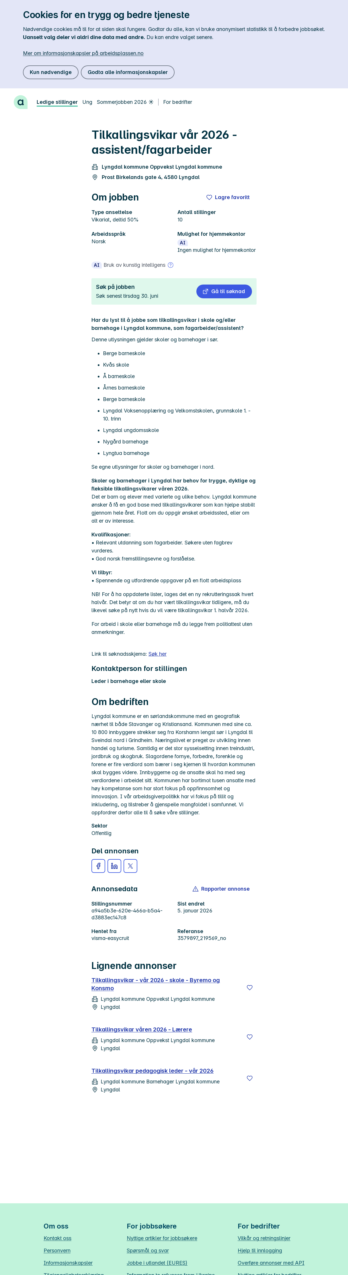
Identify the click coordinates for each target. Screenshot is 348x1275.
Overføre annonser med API (271, 1263)
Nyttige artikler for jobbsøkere (162, 1238)
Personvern (57, 1250)
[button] (224, 291)
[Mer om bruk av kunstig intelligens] (170, 265)
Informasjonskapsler (68, 1263)
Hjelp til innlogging (260, 1250)
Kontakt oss (57, 1238)
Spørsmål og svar (148, 1250)
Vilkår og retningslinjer (264, 1238)
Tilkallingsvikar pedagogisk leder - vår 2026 (152, 1070)
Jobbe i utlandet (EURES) (157, 1263)
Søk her (157, 654)
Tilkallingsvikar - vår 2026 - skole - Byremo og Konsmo (155, 984)
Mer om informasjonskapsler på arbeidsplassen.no (83, 53)
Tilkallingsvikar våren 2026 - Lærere (141, 1029)
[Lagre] (250, 987)
